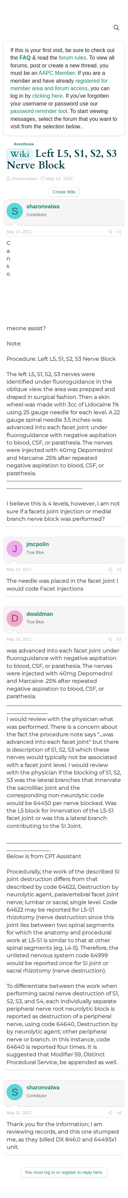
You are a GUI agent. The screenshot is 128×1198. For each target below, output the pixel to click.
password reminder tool (38, 111)
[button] (12, 28)
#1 (119, 231)
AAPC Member (57, 73)
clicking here (47, 96)
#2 (119, 569)
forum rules (72, 58)
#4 (119, 1113)
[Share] (110, 232)
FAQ (25, 58)
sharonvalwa (24, 178)
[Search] (117, 27)
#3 (119, 639)
